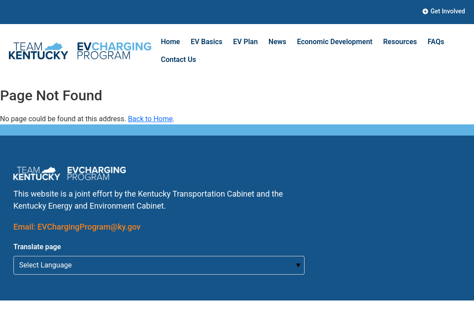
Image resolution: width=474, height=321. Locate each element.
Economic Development (334, 41)
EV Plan (245, 41)
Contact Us (178, 59)
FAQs (436, 41)
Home (170, 41)
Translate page (37, 247)
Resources (400, 41)
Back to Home (150, 119)
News (277, 41)
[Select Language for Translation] (159, 265)
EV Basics (207, 41)
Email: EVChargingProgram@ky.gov (76, 226)
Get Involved (443, 11)
